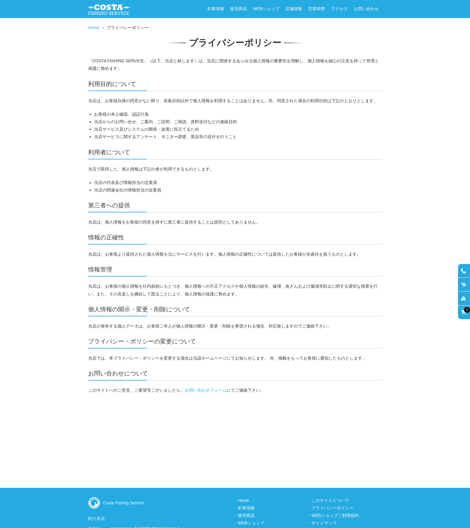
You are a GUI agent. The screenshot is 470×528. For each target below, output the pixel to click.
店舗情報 (293, 8)
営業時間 (316, 8)
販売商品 (238, 8)
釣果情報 (215, 8)
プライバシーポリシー (332, 508)
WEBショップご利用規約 (335, 515)
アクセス (339, 8)
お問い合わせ (366, 8)
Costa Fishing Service (123, 502)
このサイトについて (330, 500)
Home (93, 27)
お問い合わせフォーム (206, 390)
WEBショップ (266, 8)
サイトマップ (324, 523)
